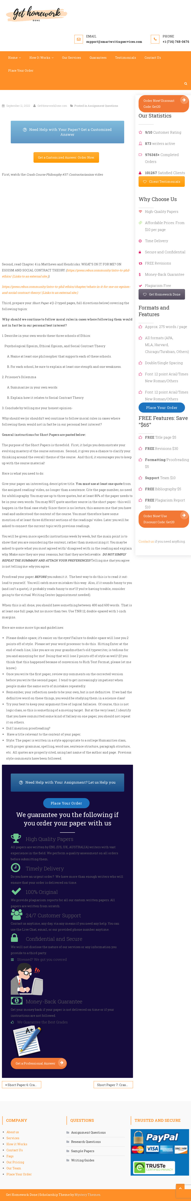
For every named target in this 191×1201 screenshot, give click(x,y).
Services (12, 1138)
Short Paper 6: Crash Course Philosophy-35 (24, 1085)
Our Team (13, 1168)
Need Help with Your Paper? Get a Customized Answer (73, 132)
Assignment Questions (103, 106)
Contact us (146, 541)
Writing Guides (82, 1160)
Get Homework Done (161, 294)
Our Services (71, 58)
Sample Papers (82, 1151)
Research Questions (86, 1142)
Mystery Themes (87, 1195)
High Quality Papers (49, 839)
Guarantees (98, 58)
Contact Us (153, 58)
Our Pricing (15, 1162)
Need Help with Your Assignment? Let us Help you (71, 783)
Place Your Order (21, 70)
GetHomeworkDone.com (52, 106)
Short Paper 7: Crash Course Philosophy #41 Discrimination (115, 1085)
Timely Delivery (45, 868)
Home (13, 58)
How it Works (16, 1144)
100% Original (42, 891)
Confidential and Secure (54, 938)
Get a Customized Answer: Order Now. (66, 157)
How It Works (39, 58)
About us (12, 1132)
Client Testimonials (161, 182)
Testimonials (125, 58)
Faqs (10, 1156)
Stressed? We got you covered (42, 959)
